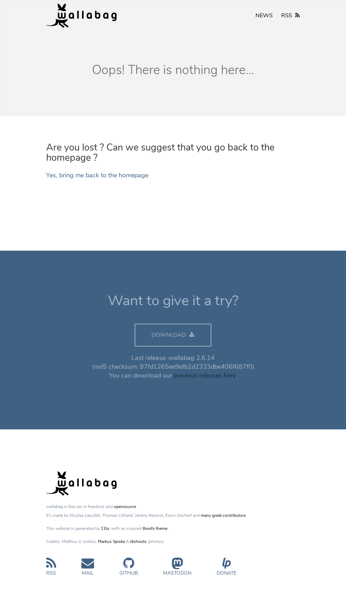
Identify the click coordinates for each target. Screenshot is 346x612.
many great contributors (223, 515)
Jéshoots (138, 541)
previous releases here (205, 375)
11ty (105, 528)
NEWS (264, 15)
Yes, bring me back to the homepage (97, 175)
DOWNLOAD (173, 335)
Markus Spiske (111, 541)
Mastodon (177, 569)
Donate (226, 569)
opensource (125, 506)
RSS (290, 15)
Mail (87, 569)
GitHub (128, 569)
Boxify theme (155, 528)
